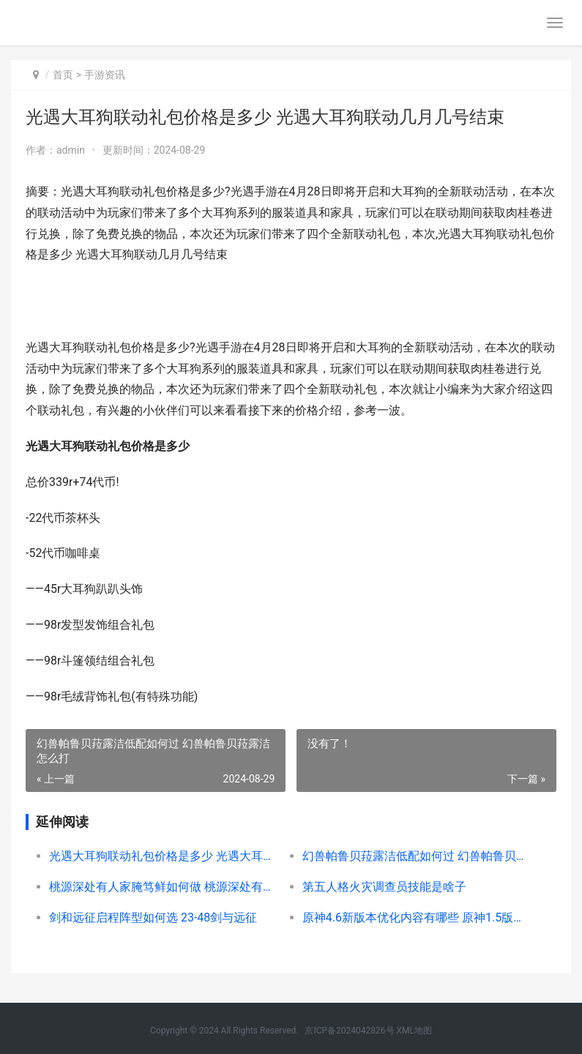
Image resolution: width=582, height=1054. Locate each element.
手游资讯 (104, 75)
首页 (63, 75)
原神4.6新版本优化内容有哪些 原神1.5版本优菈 (416, 917)
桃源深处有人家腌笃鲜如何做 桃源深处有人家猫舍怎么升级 (163, 887)
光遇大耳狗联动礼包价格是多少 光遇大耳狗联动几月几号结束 (163, 856)
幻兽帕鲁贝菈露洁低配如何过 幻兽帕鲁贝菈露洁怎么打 (416, 856)
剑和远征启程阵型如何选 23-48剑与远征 (153, 917)
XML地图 (414, 1030)
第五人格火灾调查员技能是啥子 (384, 887)
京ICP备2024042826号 (349, 1030)
